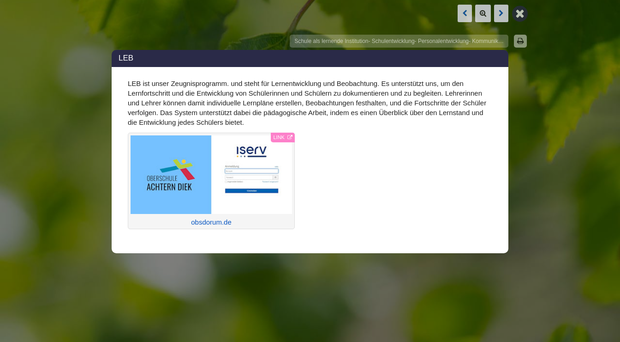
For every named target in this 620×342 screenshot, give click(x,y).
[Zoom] (483, 13)
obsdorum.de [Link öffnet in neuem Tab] (211, 180)
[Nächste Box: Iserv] (501, 13)
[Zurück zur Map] (520, 13)
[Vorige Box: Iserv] (465, 13)
